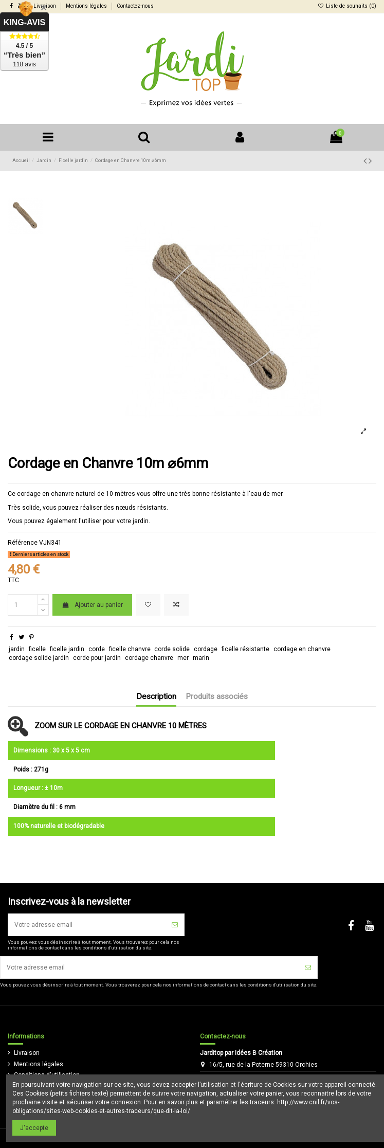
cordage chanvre (149, 657)
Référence (23, 542)
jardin (17, 649)
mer (183, 657)
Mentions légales (87, 6)
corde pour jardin (97, 657)
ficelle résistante (245, 649)
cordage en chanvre (302, 649)
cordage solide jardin (39, 657)
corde (96, 649)
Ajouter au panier (92, 604)
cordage (205, 649)
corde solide (172, 649)
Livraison (27, 1052)
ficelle (37, 649)
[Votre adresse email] (87, 925)
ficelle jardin (67, 649)
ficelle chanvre (130, 649)
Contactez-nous (135, 6)
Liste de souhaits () (347, 6)
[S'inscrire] (175, 925)
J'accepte (34, 1128)
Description (156, 696)
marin (201, 657)
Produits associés (217, 696)
